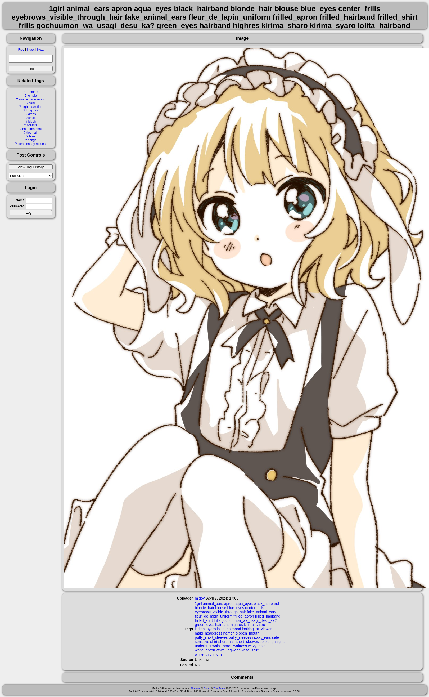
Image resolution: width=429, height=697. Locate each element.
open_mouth (249, 633)
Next (40, 49)
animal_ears (213, 603)
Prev (21, 49)
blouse (220, 608)
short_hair (226, 642)
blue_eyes (235, 608)
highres (237, 625)
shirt (213, 642)
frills (217, 620)
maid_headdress (208, 633)
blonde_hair (204, 608)
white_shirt (250, 650)
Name (20, 200)
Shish (207, 688)
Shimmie (195, 688)
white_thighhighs (208, 654)
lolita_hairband (229, 629)
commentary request (32, 144)
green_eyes (204, 625)
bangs (32, 140)
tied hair (32, 133)
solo (263, 642)
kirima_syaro (205, 629)
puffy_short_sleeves (211, 637)
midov (199, 598)
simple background (32, 99)
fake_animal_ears (261, 612)
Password (17, 206)
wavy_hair (256, 646)
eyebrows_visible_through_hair (220, 612)
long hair (32, 110)
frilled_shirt (204, 620)
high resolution (32, 107)
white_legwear (228, 650)
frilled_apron (244, 616)
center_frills (254, 608)
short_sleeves (247, 642)
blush (32, 121)
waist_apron (222, 646)
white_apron (205, 650)
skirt (32, 103)
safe (275, 637)
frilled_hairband (267, 616)
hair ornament (32, 129)
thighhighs (276, 642)
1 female (32, 92)
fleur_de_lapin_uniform (213, 616)
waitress (240, 646)
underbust (203, 646)
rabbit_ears (261, 637)
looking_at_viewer (257, 629)
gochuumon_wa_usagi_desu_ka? (249, 620)
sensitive (202, 642)
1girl (198, 603)
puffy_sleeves (240, 637)
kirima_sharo (254, 625)
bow (32, 136)
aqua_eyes (243, 603)
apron (229, 603)
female (32, 95)
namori (229, 633)
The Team (219, 688)
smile (32, 118)
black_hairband (266, 603)
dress (32, 114)
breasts (32, 125)
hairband (222, 625)
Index (30, 49)
